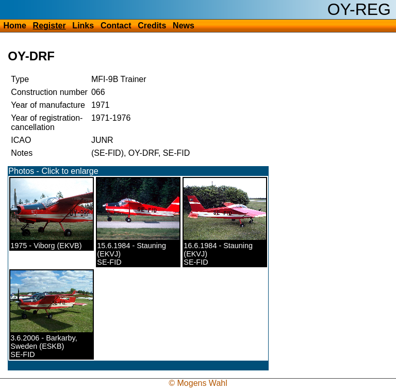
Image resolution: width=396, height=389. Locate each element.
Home (14, 25)
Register (49, 25)
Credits (152, 25)
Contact (116, 25)
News (183, 25)
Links (83, 25)
